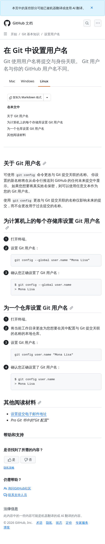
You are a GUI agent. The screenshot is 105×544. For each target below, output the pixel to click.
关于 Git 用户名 (25, 163)
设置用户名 (52, 34)
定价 (69, 522)
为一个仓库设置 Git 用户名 (38, 307)
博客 (7, 527)
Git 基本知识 (30, 34)
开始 (14, 34)
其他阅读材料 (22, 402)
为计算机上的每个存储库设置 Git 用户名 (52, 223)
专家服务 (82, 522)
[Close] (92, 7)
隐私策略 (9, 467)
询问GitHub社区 (17, 488)
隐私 (49, 522)
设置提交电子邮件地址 (29, 413)
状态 (59, 522)
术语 (39, 522)
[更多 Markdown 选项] (47, 97)
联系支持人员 (15, 495)
